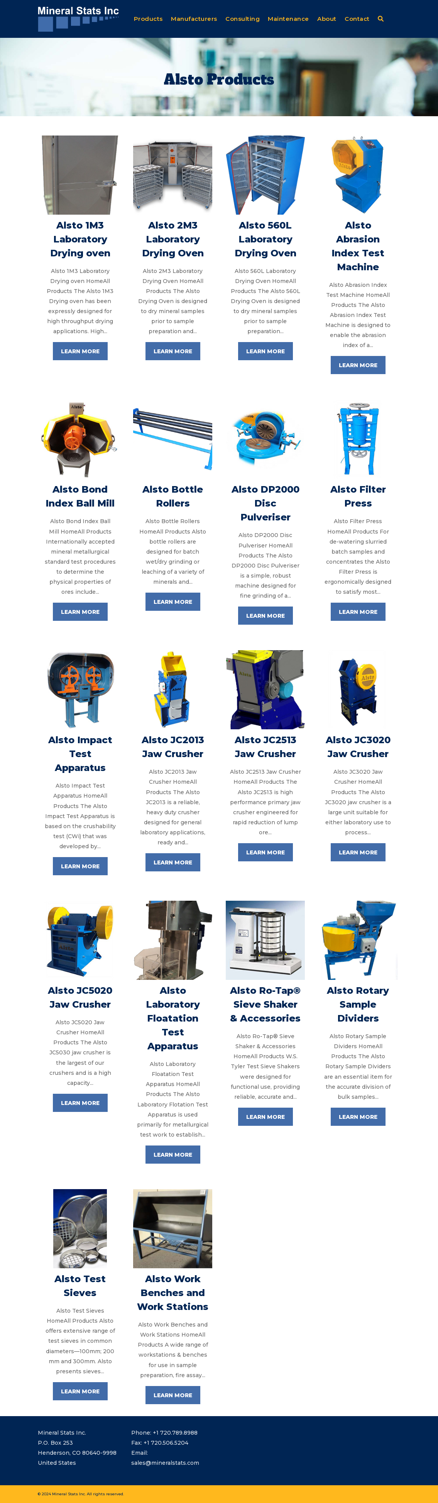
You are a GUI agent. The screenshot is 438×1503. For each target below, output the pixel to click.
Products (148, 18)
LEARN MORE (80, 351)
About (327, 18)
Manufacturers (194, 18)
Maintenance (288, 18)
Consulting (242, 18)
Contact (357, 18)
